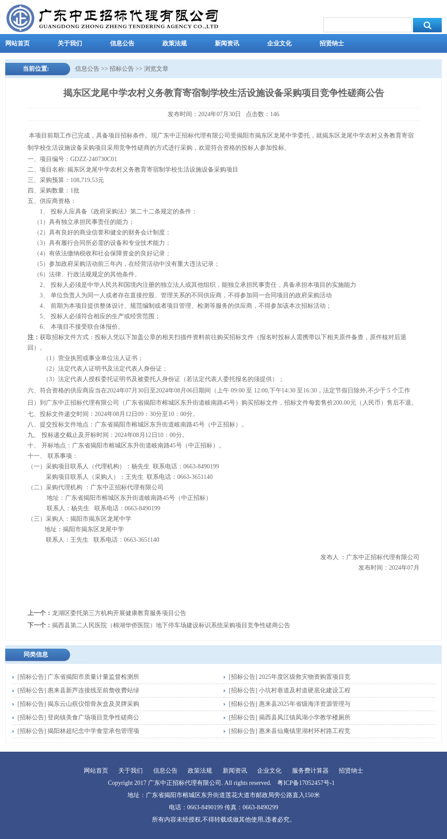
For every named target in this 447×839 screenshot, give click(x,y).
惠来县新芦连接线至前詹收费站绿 (93, 690)
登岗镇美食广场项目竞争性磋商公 (93, 717)
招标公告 (122, 68)
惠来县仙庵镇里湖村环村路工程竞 (305, 731)
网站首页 (17, 43)
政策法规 (174, 43)
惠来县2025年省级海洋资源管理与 (305, 704)
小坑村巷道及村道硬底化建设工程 (305, 690)
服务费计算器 (310, 770)
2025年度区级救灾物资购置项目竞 (305, 677)
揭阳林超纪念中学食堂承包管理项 (93, 731)
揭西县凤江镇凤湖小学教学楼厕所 (305, 717)
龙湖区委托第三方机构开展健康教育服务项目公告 (119, 613)
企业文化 (279, 43)
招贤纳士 (332, 43)
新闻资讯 (227, 43)
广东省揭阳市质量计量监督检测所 (93, 677)
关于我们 (70, 43)
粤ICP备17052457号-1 (305, 783)
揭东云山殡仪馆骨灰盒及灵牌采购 (93, 704)
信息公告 (122, 43)
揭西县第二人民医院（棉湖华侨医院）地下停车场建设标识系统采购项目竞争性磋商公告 (171, 625)
